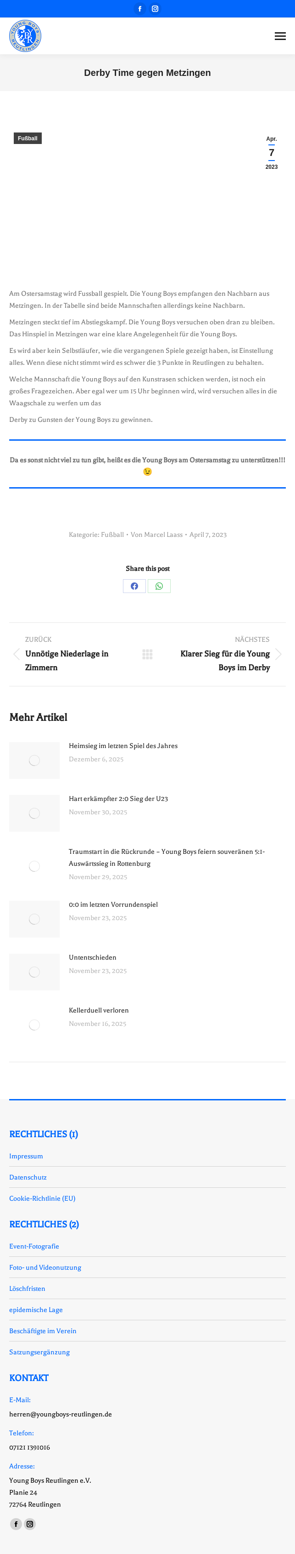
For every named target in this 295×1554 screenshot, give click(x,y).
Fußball (28, 138)
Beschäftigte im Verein (43, 1331)
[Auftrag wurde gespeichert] (34, 760)
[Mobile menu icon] (280, 36)
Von (157, 534)
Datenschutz (28, 1177)
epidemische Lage (36, 1310)
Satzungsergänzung (39, 1352)
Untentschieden (93, 957)
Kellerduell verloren (99, 1010)
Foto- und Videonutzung (45, 1267)
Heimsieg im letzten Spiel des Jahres (123, 746)
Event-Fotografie (34, 1246)
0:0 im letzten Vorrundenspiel (113, 904)
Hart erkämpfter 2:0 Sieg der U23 (118, 798)
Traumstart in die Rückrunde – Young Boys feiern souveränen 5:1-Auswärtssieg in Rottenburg (167, 857)
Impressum (26, 1156)
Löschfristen (27, 1288)
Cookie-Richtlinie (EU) (42, 1198)
